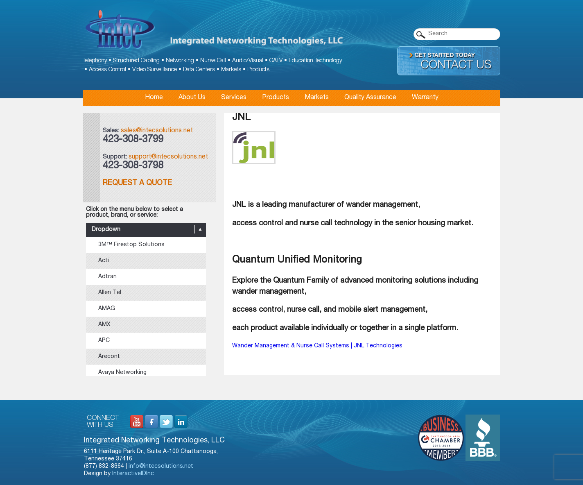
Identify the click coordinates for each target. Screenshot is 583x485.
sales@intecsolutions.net (157, 131)
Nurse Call (213, 61)
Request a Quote (137, 183)
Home (154, 98)
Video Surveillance (154, 70)
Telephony (95, 61)
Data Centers (199, 70)
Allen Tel (109, 293)
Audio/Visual (247, 61)
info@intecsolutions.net (161, 466)
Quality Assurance (370, 98)
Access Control (107, 70)
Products (258, 70)
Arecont (109, 357)
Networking (180, 61)
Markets (231, 70)
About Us (192, 98)
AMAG (106, 309)
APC (104, 341)
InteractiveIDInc (133, 474)
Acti (103, 261)
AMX (104, 325)
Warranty (425, 98)
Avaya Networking (122, 373)
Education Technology (315, 61)
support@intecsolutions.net (168, 157)
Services (233, 98)
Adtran (107, 277)
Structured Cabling (136, 61)
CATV (275, 61)
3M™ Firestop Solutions (131, 245)
